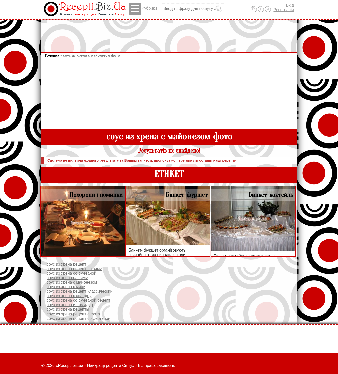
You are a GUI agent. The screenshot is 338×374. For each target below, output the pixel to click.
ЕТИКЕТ (169, 174)
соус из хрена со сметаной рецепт (78, 300)
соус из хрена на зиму (67, 278)
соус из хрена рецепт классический (79, 291)
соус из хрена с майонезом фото (91, 55)
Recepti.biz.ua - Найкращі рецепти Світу (95, 365)
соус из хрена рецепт (66, 264)
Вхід (290, 5)
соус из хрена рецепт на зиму (74, 269)
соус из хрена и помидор (70, 305)
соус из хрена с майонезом (72, 282)
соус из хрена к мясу (66, 287)
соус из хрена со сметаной (71, 273)
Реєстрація (283, 10)
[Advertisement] (169, 33)
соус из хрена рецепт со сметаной (78, 318)
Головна (52, 55)
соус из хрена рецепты (68, 309)
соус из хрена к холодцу (69, 296)
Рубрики (143, 9)
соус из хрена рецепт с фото (73, 314)
